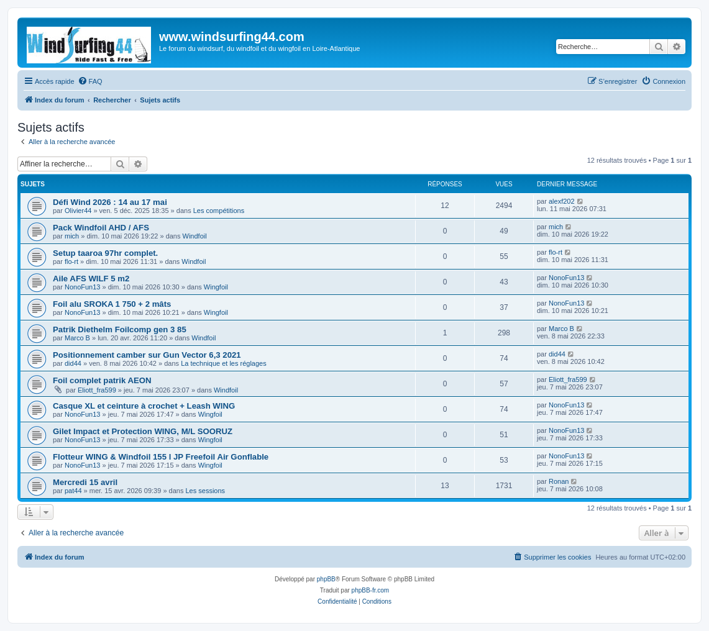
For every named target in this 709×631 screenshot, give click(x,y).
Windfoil (195, 236)
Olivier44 (78, 210)
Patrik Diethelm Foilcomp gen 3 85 (119, 329)
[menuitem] (90, 81)
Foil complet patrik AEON (102, 380)
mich (72, 236)
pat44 (73, 490)
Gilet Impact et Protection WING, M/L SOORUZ (142, 431)
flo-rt (71, 261)
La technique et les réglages (224, 363)
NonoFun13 (83, 287)
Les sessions (205, 490)
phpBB (326, 579)
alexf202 (562, 201)
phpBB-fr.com (371, 590)
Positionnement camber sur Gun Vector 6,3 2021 (147, 355)
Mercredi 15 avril (85, 482)
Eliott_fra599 (97, 390)
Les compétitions (219, 210)
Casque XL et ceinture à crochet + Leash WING (144, 406)
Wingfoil (216, 287)
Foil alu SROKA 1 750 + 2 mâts (112, 304)
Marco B (77, 338)
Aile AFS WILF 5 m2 (91, 278)
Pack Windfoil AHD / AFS (101, 227)
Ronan (559, 481)
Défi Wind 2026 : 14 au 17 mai (110, 202)
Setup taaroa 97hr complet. (105, 253)
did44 (73, 363)
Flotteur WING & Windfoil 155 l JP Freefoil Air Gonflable (160, 456)
